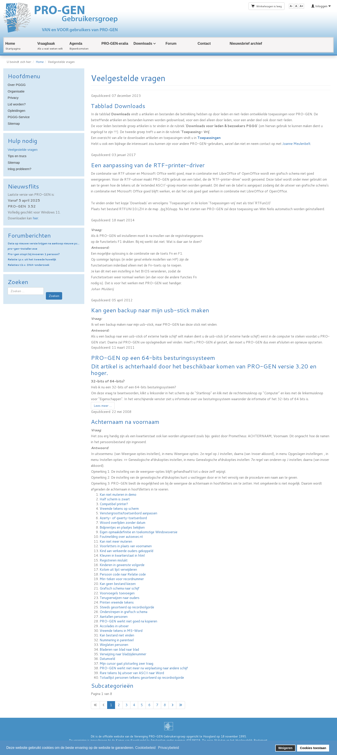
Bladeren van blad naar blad (119, 649)
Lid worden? (17, 104)
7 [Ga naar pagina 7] (157, 705)
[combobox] (26, 291)
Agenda (75, 43)
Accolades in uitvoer (114, 626)
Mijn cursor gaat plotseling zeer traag (126, 663)
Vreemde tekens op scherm (119, 508)
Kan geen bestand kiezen (118, 583)
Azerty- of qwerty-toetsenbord (123, 518)
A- (291, 6)
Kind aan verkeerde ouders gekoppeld (126, 551)
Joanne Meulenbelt (296, 143)
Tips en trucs (17, 156)
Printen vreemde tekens (117, 602)
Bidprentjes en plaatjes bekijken (122, 527)
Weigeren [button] (285, 748)
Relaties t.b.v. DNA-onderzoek (28, 265)
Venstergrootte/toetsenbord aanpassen (128, 513)
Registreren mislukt (114, 560)
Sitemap (14, 123)
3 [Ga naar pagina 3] (126, 705)
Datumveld (107, 658)
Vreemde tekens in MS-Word (121, 630)
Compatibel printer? (114, 504)
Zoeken (54, 296)
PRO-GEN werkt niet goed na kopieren (128, 621)
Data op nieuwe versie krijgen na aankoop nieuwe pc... (43, 243)
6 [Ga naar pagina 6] (149, 705)
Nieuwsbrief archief (246, 43)
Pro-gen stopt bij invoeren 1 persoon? (33, 254)
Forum (171, 43)
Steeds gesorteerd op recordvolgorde (127, 607)
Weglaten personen (114, 644)
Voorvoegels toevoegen (117, 593)
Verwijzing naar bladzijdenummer (123, 654)
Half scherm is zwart (115, 499)
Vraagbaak (46, 43)
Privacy (13, 97)
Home (10, 43)
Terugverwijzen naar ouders (119, 597)
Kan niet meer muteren (116, 541)
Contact (204, 43)
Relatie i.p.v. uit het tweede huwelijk (32, 259)
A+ (301, 6)
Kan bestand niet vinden (117, 635)
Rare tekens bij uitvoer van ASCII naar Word (132, 673)
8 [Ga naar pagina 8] (165, 705)
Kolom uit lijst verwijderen (118, 569)
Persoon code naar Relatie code (123, 574)
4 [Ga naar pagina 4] (134, 705)
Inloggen (321, 6)
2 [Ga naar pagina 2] (119, 705)
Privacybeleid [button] (168, 748)
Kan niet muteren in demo (118, 494)
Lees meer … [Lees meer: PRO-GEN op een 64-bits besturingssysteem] (103, 405)
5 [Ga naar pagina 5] (142, 705)
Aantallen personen (114, 616)
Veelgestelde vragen (23, 149)
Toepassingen (209, 137)
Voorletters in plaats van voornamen (126, 546)
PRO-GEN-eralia (114, 43)
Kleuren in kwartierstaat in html (122, 555)
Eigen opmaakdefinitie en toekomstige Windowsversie (138, 532)
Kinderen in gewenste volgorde (122, 565)
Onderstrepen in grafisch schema (123, 611)
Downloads (142, 43)
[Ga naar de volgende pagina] (172, 705)
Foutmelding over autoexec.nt (121, 536)
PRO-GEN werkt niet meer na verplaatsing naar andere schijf (144, 668)
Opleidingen (16, 110)
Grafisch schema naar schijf (119, 588)
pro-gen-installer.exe (22, 248)
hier (35, 218)
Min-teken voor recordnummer (122, 579)
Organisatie (16, 91)
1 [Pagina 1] (111, 705)
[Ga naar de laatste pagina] (180, 705)
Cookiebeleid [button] (145, 748)
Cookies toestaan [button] (313, 748)
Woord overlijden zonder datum (122, 522)
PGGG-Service (19, 117)
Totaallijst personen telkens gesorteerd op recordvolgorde (142, 677)
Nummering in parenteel (117, 640)
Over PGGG (17, 85)
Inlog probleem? (19, 169)
